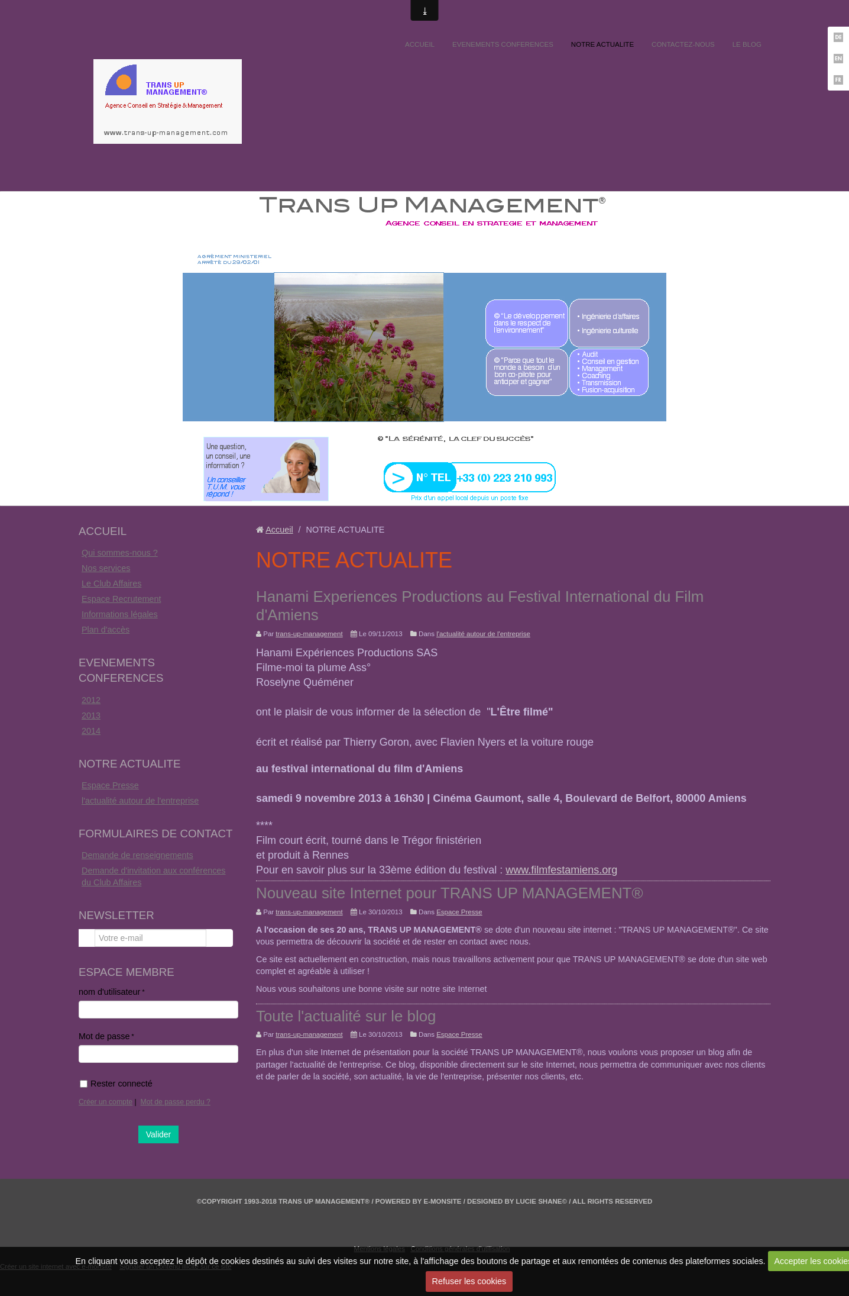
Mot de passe (104, 1036)
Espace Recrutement (121, 599)
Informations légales (120, 614)
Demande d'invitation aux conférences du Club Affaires (154, 876)
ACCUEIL (420, 44)
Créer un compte (105, 1102)
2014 (91, 731)
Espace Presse (110, 785)
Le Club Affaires (111, 583)
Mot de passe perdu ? (175, 1102)
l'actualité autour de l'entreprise (140, 800)
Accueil (279, 529)
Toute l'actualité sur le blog (346, 1016)
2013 (91, 715)
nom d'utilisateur (109, 992)
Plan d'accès (105, 629)
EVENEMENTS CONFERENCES (502, 44)
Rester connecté (116, 1083)
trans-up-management (309, 633)
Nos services (106, 568)
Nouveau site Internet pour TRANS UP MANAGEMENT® (449, 893)
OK (219, 938)
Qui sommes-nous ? (120, 552)
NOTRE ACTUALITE (602, 44)
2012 (91, 700)
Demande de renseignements (137, 855)
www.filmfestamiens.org (561, 870)
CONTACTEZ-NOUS (683, 44)
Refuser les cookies (469, 1281)
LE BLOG (747, 44)
